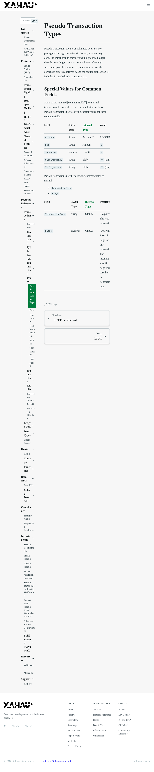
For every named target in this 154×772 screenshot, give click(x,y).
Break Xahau (74, 730)
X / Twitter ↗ (125, 720)
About (70, 709)
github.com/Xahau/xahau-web (55, 761)
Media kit (72, 741)
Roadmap (72, 725)
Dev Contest (124, 715)
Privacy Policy (74, 746)
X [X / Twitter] (5, 726)
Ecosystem (73, 720)
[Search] (28, 20)
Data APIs (98, 725)
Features (71, 715)
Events (122, 709)
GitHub (15, 726)
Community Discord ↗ (124, 732)
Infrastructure (99, 730)
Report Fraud (74, 735)
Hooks (96, 720)
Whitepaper (98, 735)
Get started (98, 709)
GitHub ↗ (9, 718)
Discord (28, 726)
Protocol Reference (102, 715)
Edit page (50, 304)
